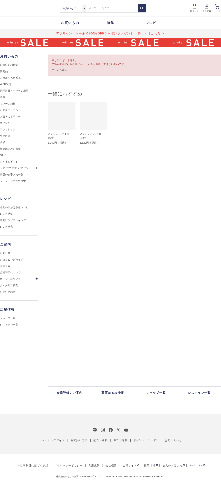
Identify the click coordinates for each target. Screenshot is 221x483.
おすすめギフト (9, 161)
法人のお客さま (172, 465)
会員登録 (206, 11)
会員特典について (10, 272)
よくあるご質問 (9, 285)
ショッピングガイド (11, 259)
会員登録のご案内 (70, 392)
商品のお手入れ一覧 (11, 174)
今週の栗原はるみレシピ (14, 207)
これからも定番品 (10, 77)
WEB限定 (5, 84)
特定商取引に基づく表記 (32, 465)
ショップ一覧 (7, 318)
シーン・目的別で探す (13, 180)
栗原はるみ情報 (112, 392)
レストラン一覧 (9, 324)
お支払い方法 (79, 440)
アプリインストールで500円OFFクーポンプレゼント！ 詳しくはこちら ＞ (110, 33)
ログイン (194, 11)
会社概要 (111, 465)
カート (217, 11)
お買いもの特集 (9, 64)
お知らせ (5, 253)
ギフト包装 (120, 440)
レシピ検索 (6, 226)
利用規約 (94, 465)
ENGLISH (196, 465)
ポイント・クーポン (146, 440)
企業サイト (130, 465)
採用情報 (149, 465)
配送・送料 (100, 440)
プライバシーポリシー (68, 465)
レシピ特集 (6, 213)
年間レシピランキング (13, 220)
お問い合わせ (7, 291)
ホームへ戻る (59, 69)
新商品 (4, 71)
